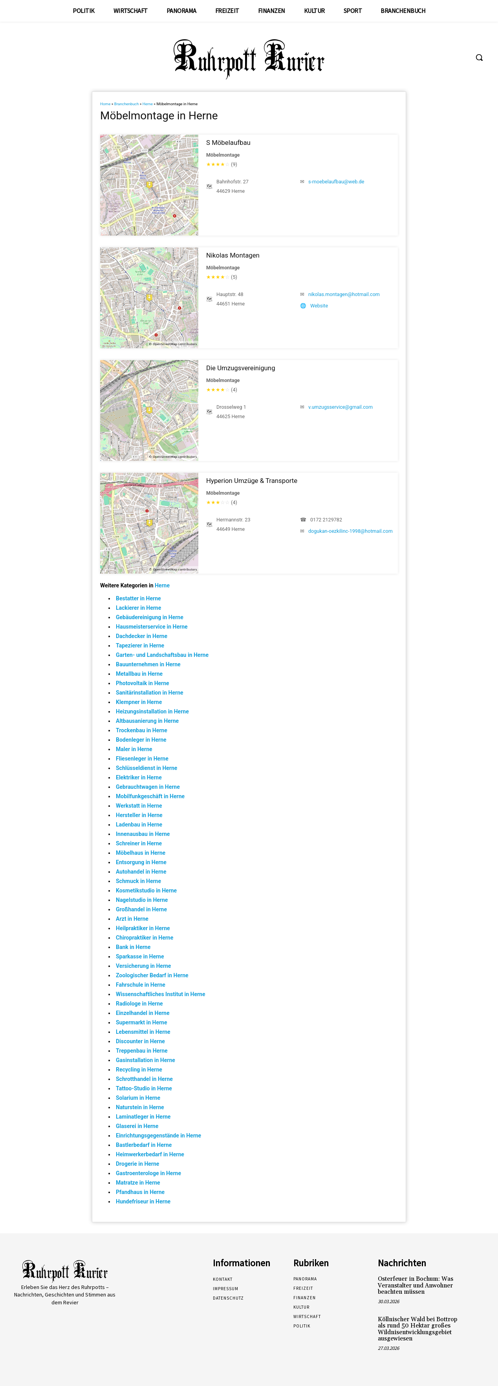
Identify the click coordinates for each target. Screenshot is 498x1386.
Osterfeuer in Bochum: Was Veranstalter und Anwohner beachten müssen (415, 1285)
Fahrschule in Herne (140, 985)
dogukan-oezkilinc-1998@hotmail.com (350, 531)
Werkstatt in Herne (139, 806)
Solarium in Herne (138, 1098)
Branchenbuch (126, 104)
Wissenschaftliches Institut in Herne (160, 994)
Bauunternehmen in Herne (148, 664)
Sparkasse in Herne (140, 956)
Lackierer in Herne (138, 608)
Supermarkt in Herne (141, 1022)
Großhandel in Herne (141, 909)
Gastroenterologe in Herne (148, 1173)
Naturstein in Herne (140, 1107)
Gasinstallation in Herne (145, 1060)
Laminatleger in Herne (143, 1117)
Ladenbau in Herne (139, 824)
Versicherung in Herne (143, 966)
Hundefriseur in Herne (143, 1201)
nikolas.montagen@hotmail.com (344, 294)
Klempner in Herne (139, 702)
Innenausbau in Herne (143, 834)
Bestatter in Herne (138, 598)
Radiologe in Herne (139, 1003)
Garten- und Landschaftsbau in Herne (162, 655)
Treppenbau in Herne (142, 1051)
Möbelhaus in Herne (140, 853)
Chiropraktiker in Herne (144, 937)
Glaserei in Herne (137, 1126)
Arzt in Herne (132, 919)
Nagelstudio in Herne (142, 900)
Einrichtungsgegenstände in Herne (158, 1135)
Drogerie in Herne (137, 1164)
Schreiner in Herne (139, 843)
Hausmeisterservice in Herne (152, 627)
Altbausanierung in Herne (147, 721)
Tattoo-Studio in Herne (144, 1088)
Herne (148, 104)
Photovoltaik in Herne (142, 683)
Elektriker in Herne (139, 777)
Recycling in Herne (139, 1069)
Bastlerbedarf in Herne (144, 1145)
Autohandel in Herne (141, 872)
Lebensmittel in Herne (143, 1032)
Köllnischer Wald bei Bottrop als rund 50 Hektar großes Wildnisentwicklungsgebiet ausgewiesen (417, 1329)
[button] (479, 57)
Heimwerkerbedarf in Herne (150, 1154)
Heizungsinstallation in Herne (152, 711)
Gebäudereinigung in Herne (149, 617)
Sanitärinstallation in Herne (149, 692)
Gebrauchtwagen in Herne (148, 787)
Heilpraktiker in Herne (143, 928)
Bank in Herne (133, 947)
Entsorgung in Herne (141, 862)
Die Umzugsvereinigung (240, 368)
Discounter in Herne (140, 1041)
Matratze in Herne (138, 1182)
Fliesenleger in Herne (142, 758)
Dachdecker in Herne (141, 636)
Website (319, 306)
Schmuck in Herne (138, 881)
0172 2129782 (326, 520)
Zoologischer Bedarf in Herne (152, 975)
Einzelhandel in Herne (143, 1013)
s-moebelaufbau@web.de (336, 182)
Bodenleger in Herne (141, 740)
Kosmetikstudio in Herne (146, 890)
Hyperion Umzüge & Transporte (251, 481)
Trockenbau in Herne (141, 730)
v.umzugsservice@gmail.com (340, 407)
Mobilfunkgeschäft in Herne (150, 796)
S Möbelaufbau (228, 142)
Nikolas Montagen (233, 255)
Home (105, 104)
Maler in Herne (134, 749)
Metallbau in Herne (139, 674)
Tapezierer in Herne (140, 645)
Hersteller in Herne (139, 815)
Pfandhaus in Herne (140, 1192)
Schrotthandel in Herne (144, 1079)
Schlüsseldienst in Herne (146, 768)
